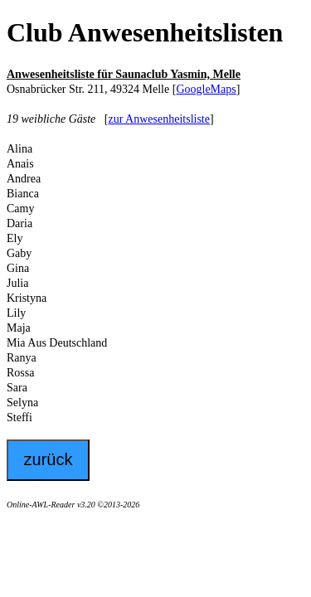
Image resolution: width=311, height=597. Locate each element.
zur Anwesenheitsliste (158, 119)
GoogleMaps (206, 89)
